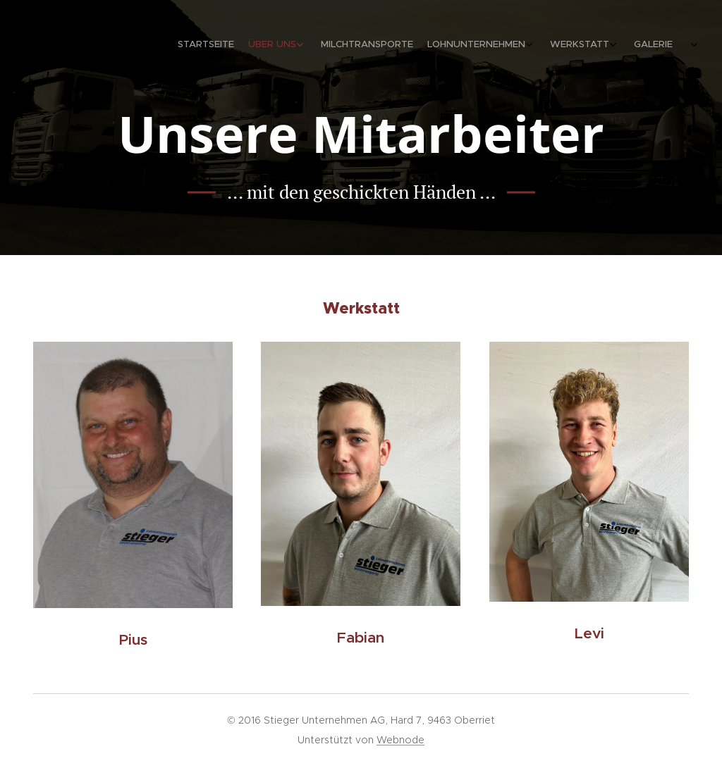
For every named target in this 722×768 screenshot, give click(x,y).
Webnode (400, 739)
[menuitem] (582, 45)
